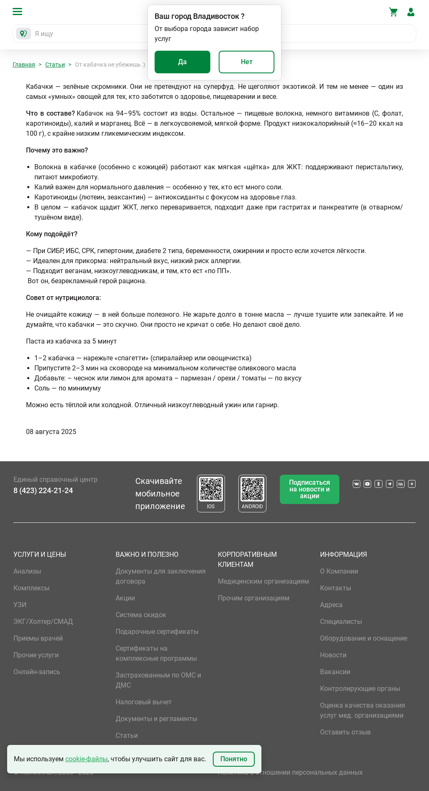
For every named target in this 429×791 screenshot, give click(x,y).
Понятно (233, 759)
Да (182, 62)
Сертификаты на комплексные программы (156, 653)
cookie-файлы (86, 759)
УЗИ (19, 605)
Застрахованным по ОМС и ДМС (158, 680)
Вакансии (335, 672)
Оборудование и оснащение (363, 638)
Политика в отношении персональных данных (290, 772)
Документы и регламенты (156, 719)
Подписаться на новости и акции (309, 489)
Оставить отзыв (345, 732)
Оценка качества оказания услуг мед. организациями (362, 710)
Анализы (27, 571)
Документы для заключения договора (161, 576)
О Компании (339, 571)
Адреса (331, 605)
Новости (333, 655)
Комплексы (31, 588)
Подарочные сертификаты (157, 632)
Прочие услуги (36, 655)
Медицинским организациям (263, 581)
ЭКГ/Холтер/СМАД (43, 622)
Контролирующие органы (360, 689)
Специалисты (341, 622)
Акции (125, 598)
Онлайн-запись (36, 672)
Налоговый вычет (144, 702)
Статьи (55, 64)
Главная (24, 64)
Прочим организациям (253, 598)
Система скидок (141, 615)
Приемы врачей (38, 638)
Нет (247, 62)
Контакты (335, 588)
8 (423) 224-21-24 (43, 490)
